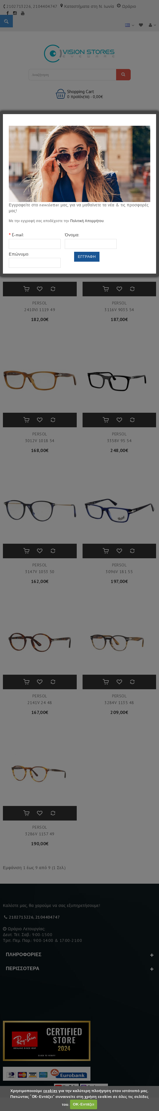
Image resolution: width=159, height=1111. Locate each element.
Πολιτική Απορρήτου (87, 221)
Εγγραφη (87, 256)
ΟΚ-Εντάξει (83, 1104)
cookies (50, 1090)
